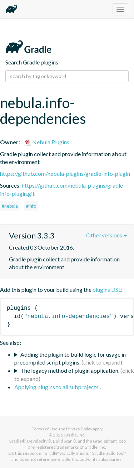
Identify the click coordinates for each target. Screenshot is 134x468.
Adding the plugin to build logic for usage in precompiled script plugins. (70, 358)
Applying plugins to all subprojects (57, 386)
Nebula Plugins (46, 142)
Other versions (106, 235)
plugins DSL (107, 289)
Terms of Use (45, 428)
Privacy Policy (79, 428)
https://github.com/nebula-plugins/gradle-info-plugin (65, 173)
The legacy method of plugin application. (69, 370)
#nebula (10, 206)
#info (31, 206)
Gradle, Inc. (74, 435)
